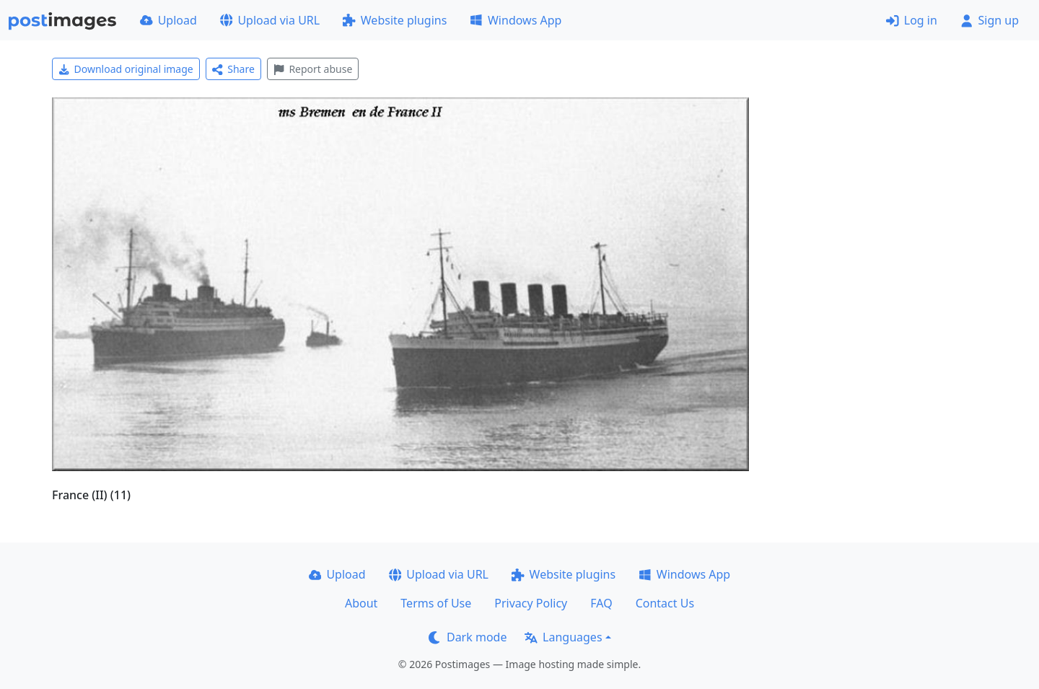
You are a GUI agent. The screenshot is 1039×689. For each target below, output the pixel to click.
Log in (911, 20)
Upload (168, 20)
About (361, 603)
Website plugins (395, 20)
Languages (563, 637)
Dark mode (468, 637)
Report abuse (312, 69)
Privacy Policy (530, 603)
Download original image (125, 69)
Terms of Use (435, 603)
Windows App (515, 20)
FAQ (601, 603)
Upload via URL (270, 20)
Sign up (989, 20)
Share (233, 69)
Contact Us (665, 603)
